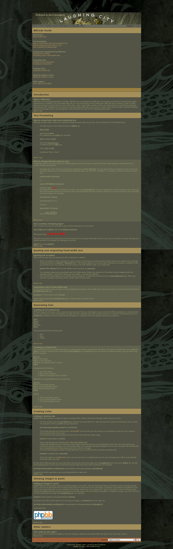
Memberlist (64, 26)
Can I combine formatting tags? (45, 47)
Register (130, 26)
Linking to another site (41, 70)
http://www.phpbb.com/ (79, 442)
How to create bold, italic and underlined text (50, 43)
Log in (138, 26)
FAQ (82, 26)
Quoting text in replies (41, 53)
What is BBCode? (40, 37)
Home (35, 26)
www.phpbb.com (52, 448)
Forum (41, 26)
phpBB (75, 546)
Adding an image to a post (43, 77)
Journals (48, 26)
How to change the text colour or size (47, 45)
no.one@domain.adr (61, 457)
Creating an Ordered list (42, 64)
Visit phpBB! (74, 431)
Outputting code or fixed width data (46, 55)
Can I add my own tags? (42, 83)
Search (55, 26)
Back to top (38, 111)
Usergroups (74, 26)
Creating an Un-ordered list (43, 62)
